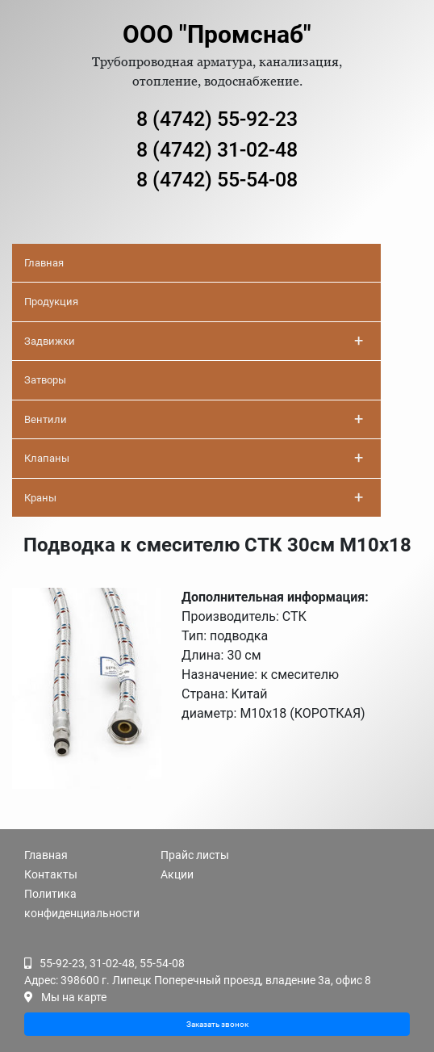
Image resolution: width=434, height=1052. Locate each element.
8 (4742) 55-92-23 (217, 119)
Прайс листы (195, 855)
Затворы (45, 380)
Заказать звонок (217, 1024)
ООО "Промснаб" (217, 34)
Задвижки (193, 340)
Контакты (50, 874)
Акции (177, 874)
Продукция (51, 301)
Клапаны (193, 457)
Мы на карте (73, 997)
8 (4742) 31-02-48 (217, 149)
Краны (193, 497)
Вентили (193, 419)
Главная (44, 263)
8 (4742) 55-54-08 (217, 179)
